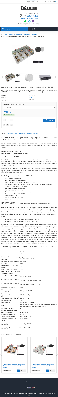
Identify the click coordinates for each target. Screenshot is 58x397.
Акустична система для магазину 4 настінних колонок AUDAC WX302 (14, 365)
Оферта (26, 381)
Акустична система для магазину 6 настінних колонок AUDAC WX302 (43, 365)
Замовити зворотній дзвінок (29, 18)
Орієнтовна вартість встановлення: (14, 104)
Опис (3, 133)
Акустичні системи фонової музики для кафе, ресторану (20, 34)
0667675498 (31, 16)
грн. (39, 1)
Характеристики (12, 133)
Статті (31, 381)
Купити (49, 120)
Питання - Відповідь (33, 133)
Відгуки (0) (22, 133)
